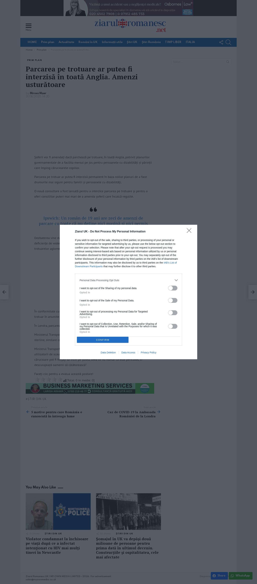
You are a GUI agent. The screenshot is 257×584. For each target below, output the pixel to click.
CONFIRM (102, 340)
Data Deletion (108, 352)
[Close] (190, 231)
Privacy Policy (148, 352)
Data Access (128, 352)
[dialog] (128, 292)
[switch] (172, 288)
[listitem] (128, 280)
